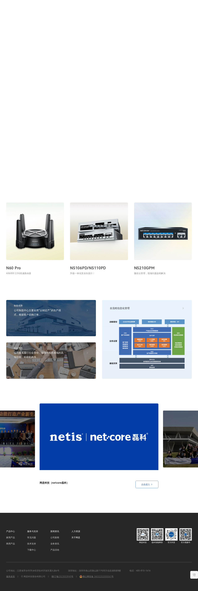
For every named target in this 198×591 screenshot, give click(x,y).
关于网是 (156, 9)
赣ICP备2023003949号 (62, 576)
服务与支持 (120, 9)
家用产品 (10, 537)
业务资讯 (54, 543)
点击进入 (147, 484)
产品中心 (10, 531)
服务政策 (10, 576)
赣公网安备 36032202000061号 (97, 576)
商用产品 (10, 543)
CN (176, 9)
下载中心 (31, 550)
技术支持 (31, 543)
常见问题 (31, 537)
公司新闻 (54, 537)
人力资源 (144, 9)
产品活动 (54, 550)
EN (182, 9)
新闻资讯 (133, 9)
